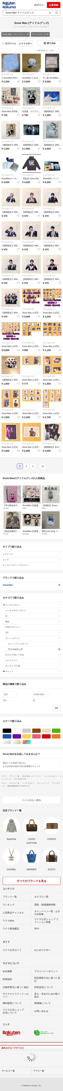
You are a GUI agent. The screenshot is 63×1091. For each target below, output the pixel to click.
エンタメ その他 (32, 666)
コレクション (32, 660)
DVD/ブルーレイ (32, 627)
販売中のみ (9, 43)
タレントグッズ (32, 638)
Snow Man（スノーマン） (15, 34)
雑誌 (32, 621)
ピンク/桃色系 (40, 736)
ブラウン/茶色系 (40, 731)
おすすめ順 (25, 43)
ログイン (39, 5)
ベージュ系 (50, 731)
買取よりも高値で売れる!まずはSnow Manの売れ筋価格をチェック (31, 764)
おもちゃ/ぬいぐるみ (32, 654)
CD (32, 633)
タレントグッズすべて (34, 644)
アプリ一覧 (38, 1071)
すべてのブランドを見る (31, 881)
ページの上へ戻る (31, 800)
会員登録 (53, 5)
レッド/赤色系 (50, 736)
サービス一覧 (8, 1071)
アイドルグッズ (40, 34)
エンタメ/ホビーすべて (32, 610)
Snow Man (31, 585)
